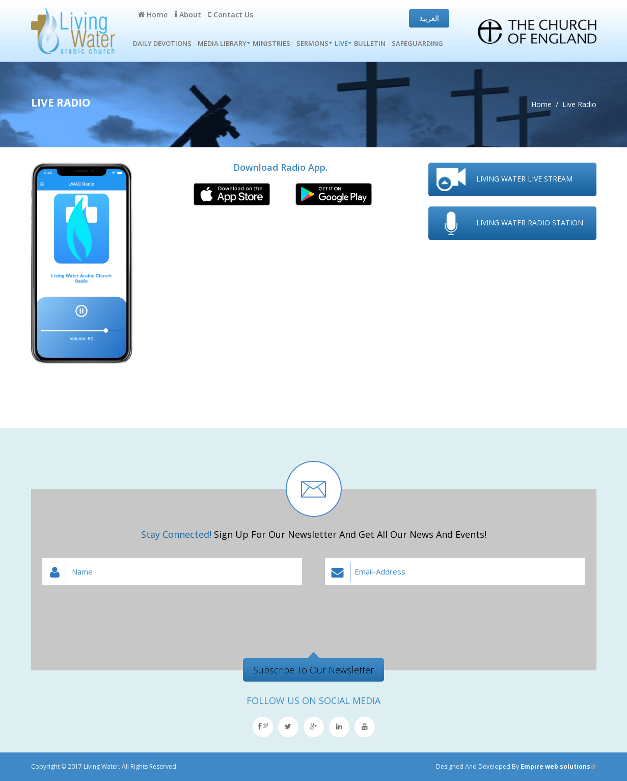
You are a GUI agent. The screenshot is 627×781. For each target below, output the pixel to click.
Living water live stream (524, 179)
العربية (429, 18)
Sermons (312, 43)
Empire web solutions (558, 766)
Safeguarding (417, 43)
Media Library (222, 43)
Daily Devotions (162, 43)
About (188, 14)
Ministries (271, 43)
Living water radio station (529, 222)
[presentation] (313, 613)
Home (153, 14)
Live (341, 43)
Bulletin (370, 43)
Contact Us (230, 14)
